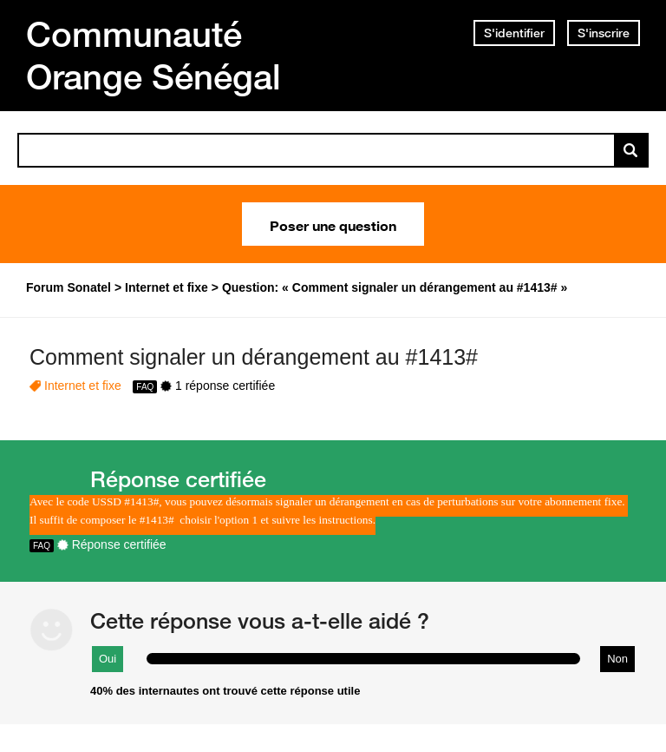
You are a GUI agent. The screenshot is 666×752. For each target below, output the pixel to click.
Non (617, 658)
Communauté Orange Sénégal (153, 55)
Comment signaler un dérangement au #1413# (253, 357)
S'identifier (514, 33)
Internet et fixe (82, 385)
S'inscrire (604, 33)
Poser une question (333, 224)
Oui (107, 658)
